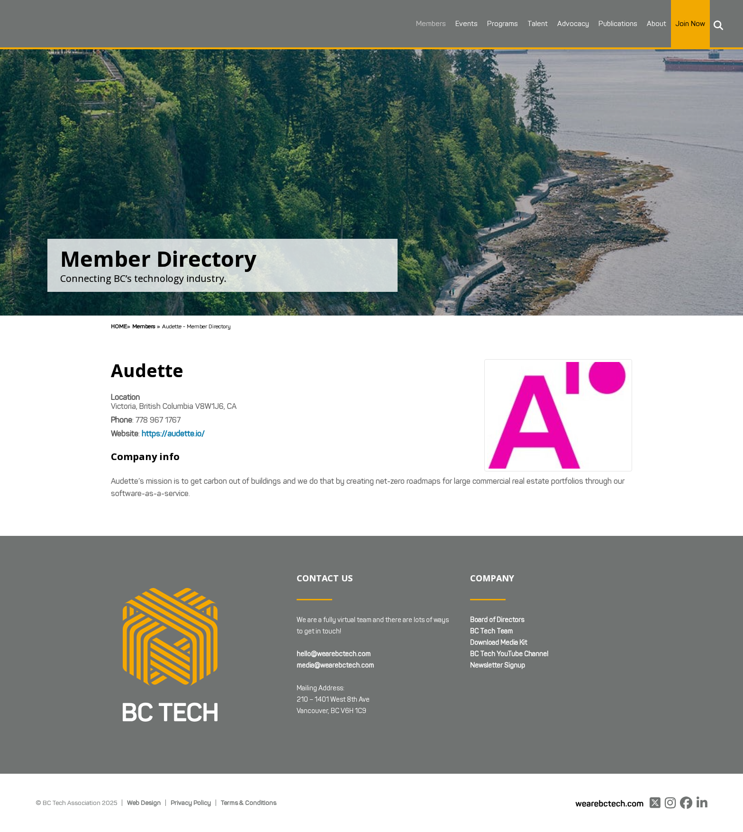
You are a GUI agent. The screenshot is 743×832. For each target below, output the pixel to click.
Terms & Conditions (248, 802)
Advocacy (572, 23)
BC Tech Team (491, 631)
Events (465, 23)
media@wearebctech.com (335, 665)
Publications (616, 23)
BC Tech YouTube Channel (509, 654)
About (655, 23)
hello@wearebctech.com (334, 654)
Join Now (689, 23)
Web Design (144, 802)
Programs (501, 23)
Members (429, 23)
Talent (536, 23)
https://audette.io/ (173, 433)
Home (119, 326)
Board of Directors (497, 620)
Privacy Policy (191, 802)
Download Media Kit (498, 643)
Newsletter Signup (497, 665)
